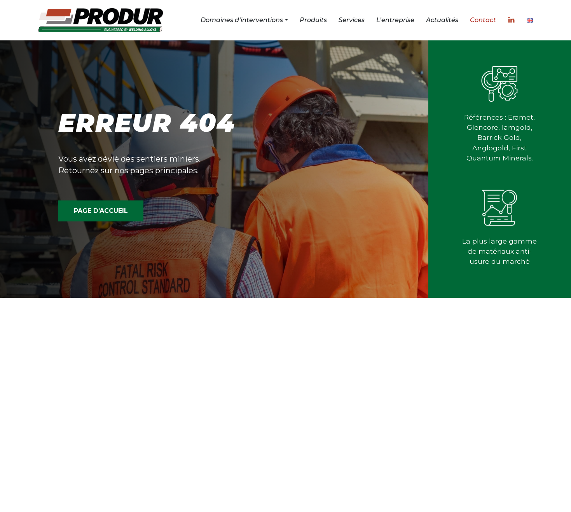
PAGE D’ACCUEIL (101, 210)
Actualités (442, 20)
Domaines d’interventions (242, 20)
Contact (483, 20)
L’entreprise (395, 20)
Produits (313, 20)
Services (352, 20)
